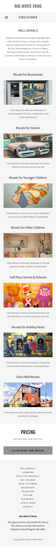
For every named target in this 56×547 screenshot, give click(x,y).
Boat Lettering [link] (28, 483)
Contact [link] (28, 506)
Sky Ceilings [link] (28, 480)
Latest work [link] (28, 503)
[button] (6, 17)
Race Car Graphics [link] (28, 476)
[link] (28, 6)
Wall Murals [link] (28, 468)
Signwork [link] (28, 472)
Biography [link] (28, 499)
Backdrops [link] (28, 487)
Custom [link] (28, 495)
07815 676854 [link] (28, 17)
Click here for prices (28, 450)
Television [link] (28, 491)
